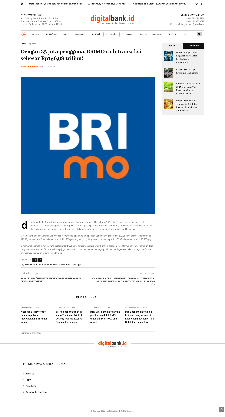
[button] (23, 3)
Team (28, 380)
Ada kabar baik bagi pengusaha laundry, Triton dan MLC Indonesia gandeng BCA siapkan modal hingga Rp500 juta (123, 281)
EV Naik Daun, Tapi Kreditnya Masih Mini (109, 4)
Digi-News (32, 44)
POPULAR (194, 45)
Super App (76, 264)
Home (23, 44)
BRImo (32, 264)
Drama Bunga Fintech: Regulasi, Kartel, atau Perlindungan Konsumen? (50, 4)
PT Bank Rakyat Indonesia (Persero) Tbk (53, 264)
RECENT (173, 45)
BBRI (27, 264)
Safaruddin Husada (29, 67)
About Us (30, 374)
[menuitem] (36, 34)
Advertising (31, 386)
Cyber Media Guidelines (36, 392)
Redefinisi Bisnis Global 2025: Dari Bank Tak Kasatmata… (161, 4)
